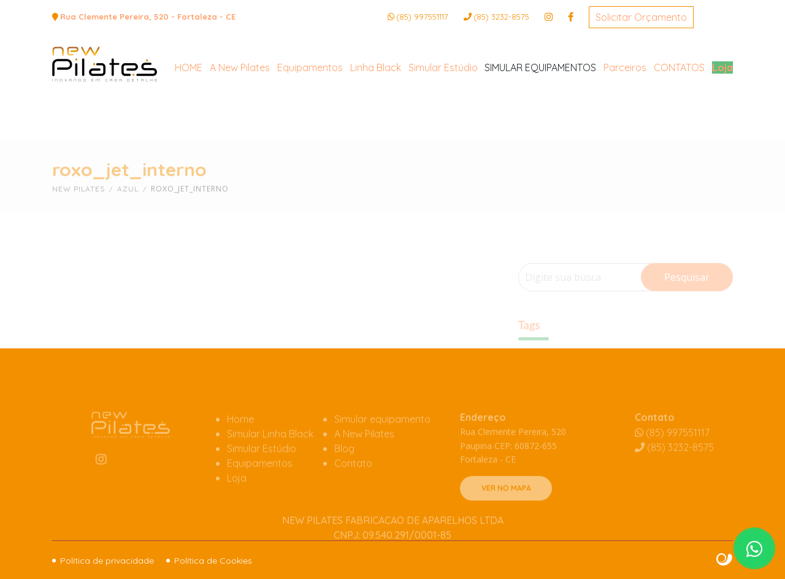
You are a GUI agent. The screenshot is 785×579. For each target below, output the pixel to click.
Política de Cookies (213, 560)
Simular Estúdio (443, 118)
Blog (344, 467)
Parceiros (624, 118)
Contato (353, 481)
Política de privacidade (107, 560)
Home (240, 437)
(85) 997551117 (422, 16)
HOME (188, 118)
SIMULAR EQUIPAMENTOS (540, 118)
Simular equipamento (382, 437)
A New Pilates (240, 118)
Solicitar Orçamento (641, 17)
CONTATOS (679, 118)
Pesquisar (687, 294)
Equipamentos (310, 118)
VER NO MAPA (506, 506)
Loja (722, 118)
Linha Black (375, 118)
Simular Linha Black (270, 452)
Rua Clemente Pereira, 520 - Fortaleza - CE (148, 16)
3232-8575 (501, 16)
